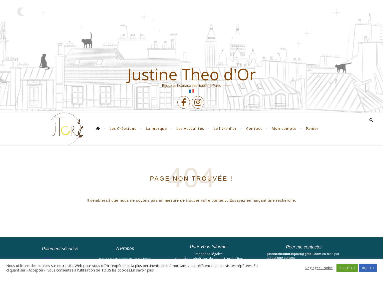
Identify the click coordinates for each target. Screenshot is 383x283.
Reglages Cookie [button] (319, 267)
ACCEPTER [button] (347, 267)
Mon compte (284, 128)
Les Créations (123, 128)
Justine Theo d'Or (191, 74)
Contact (254, 128)
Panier (312, 128)
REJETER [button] (368, 267)
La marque (156, 128)
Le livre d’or (225, 128)
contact (289, 257)
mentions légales (209, 253)
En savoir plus (142, 269)
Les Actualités (190, 128)
